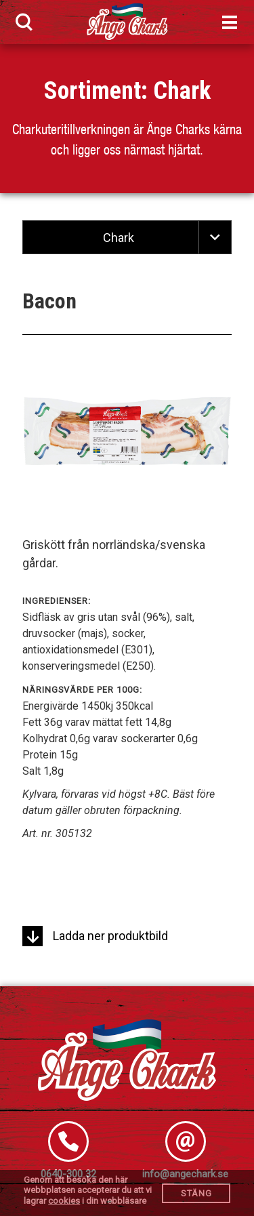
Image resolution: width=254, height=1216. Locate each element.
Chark (182, 91)
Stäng (196, 1193)
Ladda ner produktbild (95, 936)
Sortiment (92, 91)
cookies (64, 1201)
